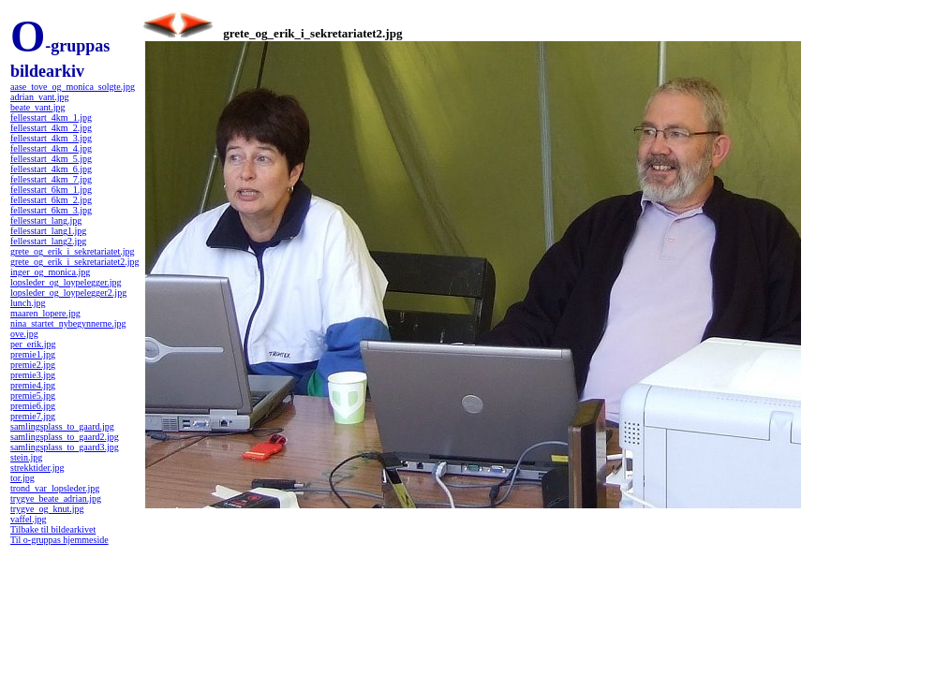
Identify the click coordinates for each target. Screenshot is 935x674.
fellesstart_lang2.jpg (48, 241)
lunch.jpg (28, 303)
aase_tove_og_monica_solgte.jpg (72, 86)
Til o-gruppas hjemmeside (59, 540)
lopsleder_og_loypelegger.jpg (66, 282)
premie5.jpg (32, 395)
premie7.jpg (32, 416)
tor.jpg (22, 478)
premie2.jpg (32, 364)
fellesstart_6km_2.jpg (51, 200)
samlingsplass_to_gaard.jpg (62, 426)
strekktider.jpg (37, 467)
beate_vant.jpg (38, 107)
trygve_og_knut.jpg (47, 509)
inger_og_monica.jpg (50, 272)
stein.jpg (26, 457)
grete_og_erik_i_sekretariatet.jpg (72, 251)
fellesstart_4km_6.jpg (51, 169)
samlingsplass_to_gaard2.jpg (64, 437)
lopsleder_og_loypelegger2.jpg (68, 292)
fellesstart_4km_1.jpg (51, 117)
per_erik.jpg (33, 344)
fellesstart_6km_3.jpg (51, 210)
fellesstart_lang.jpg (46, 220)
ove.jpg (24, 334)
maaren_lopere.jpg (45, 313)
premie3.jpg (32, 375)
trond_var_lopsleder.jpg (54, 488)
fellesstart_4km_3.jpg (51, 138)
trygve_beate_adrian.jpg (55, 498)
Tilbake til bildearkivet (53, 529)
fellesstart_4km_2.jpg (51, 128)
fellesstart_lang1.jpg (48, 231)
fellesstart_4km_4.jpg (51, 148)
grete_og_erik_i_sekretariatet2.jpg (74, 261)
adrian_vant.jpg (39, 97)
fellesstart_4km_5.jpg (51, 159)
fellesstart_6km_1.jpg (51, 189)
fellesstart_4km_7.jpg (51, 179)
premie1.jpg (32, 354)
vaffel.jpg (28, 519)
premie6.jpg (32, 406)
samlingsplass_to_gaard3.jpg (64, 447)
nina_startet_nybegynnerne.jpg (68, 323)
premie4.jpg (32, 385)
